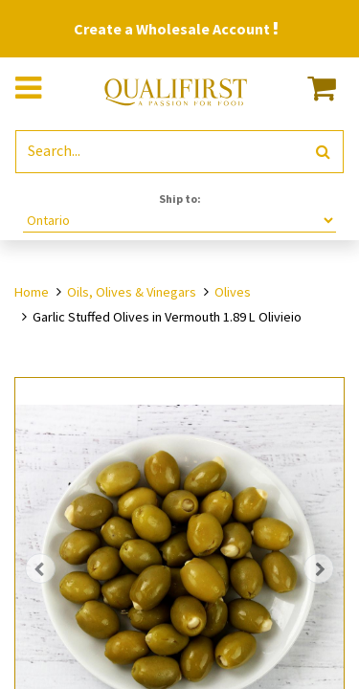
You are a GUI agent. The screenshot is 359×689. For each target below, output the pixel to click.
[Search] (323, 151)
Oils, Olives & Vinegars (131, 291)
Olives (232, 291)
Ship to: (180, 198)
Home (31, 291)
